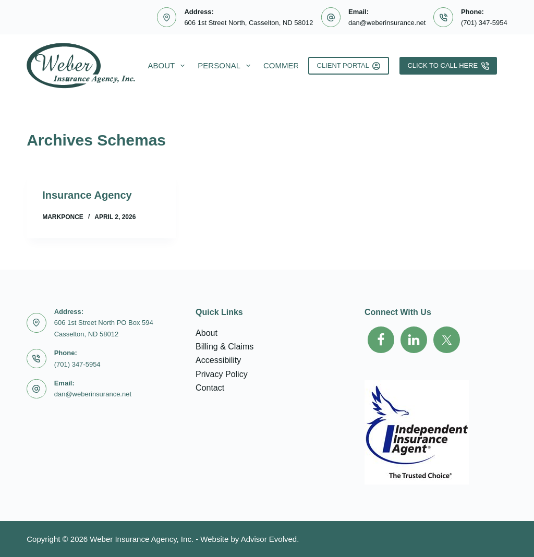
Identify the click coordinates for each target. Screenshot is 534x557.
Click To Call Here (448, 66)
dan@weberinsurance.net (387, 23)
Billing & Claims (224, 346)
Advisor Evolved (269, 539)
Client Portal (349, 66)
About (168, 65)
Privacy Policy (222, 374)
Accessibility (218, 360)
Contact (210, 387)
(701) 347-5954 (484, 23)
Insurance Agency (87, 195)
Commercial (290, 65)
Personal (226, 65)
